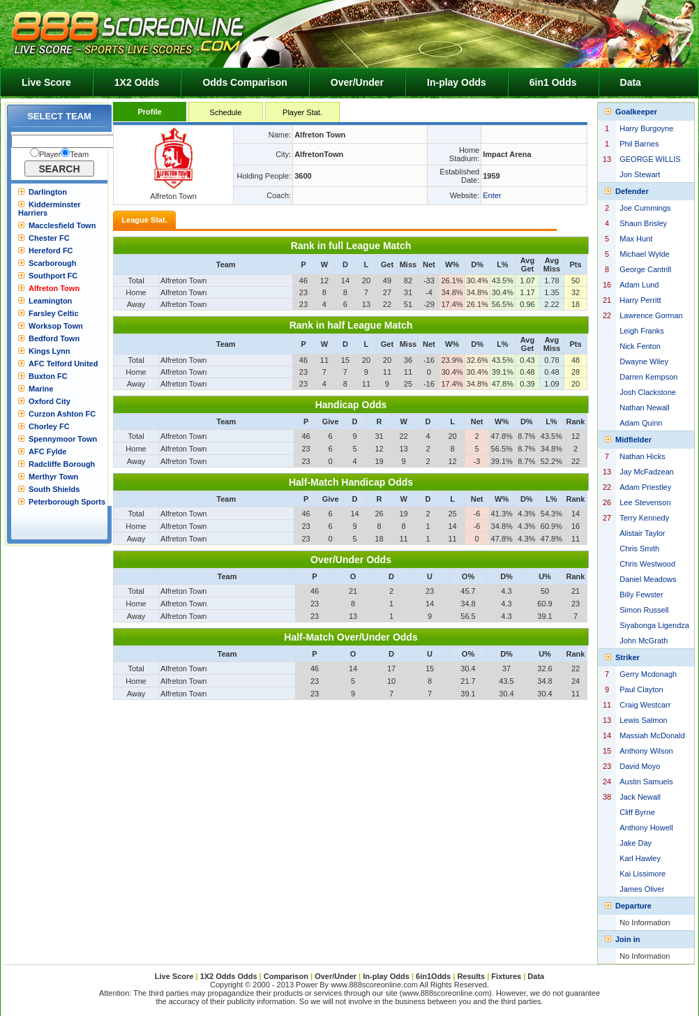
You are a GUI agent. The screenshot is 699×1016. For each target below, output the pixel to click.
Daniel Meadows (647, 579)
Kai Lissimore (642, 873)
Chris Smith (639, 548)
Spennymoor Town (63, 439)
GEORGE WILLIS (649, 159)
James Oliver (641, 889)
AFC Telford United (63, 363)
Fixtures (506, 976)
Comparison (287, 976)
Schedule (226, 112)
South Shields (54, 489)
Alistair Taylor (642, 533)
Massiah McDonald (652, 735)
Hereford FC (51, 250)
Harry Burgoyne (646, 128)
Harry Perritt (640, 300)
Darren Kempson (648, 377)
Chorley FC (49, 426)
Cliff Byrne (637, 812)
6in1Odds (434, 976)
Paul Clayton (641, 689)
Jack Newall (640, 797)
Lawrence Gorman (651, 315)
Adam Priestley (645, 487)
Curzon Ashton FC (62, 414)
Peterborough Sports (67, 502)
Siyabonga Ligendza (654, 625)
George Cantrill (645, 269)
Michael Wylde (644, 254)
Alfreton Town (54, 288)
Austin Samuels (645, 781)
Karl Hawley (640, 858)
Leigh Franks (641, 331)
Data (630, 82)
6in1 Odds (553, 82)
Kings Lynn (49, 351)
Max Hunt (635, 238)
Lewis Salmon (643, 720)
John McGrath (643, 640)
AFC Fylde (47, 451)
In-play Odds (456, 82)
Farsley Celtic (54, 313)
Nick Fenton (640, 346)
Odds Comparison (244, 82)
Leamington (50, 301)
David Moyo (639, 766)
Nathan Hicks (642, 456)
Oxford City (49, 401)
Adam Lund (639, 285)
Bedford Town (54, 338)
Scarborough (52, 263)
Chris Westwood (647, 564)
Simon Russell (643, 610)
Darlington (48, 192)
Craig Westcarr (644, 705)
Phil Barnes (639, 144)
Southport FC (53, 275)
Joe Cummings (644, 208)
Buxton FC (48, 376)
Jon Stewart (639, 174)
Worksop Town (56, 326)
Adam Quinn (640, 423)
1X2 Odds (137, 82)
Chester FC (49, 238)
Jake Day (635, 843)
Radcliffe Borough (62, 464)
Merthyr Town (53, 476)
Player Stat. (302, 112)
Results (471, 976)
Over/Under (357, 82)
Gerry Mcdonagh (648, 674)
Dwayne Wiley (643, 361)
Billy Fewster (641, 594)
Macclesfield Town (62, 225)
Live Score (46, 82)
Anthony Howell (645, 827)
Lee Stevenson (644, 502)
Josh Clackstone (647, 392)
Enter (492, 195)
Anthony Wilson (645, 751)
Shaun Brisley (643, 223)
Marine (41, 388)
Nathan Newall (644, 407)
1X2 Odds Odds (228, 976)
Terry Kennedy (644, 518)
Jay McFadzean (646, 472)
